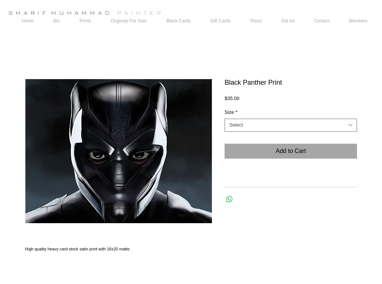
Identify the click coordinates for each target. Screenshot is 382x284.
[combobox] (291, 125)
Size (231, 112)
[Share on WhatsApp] (229, 199)
